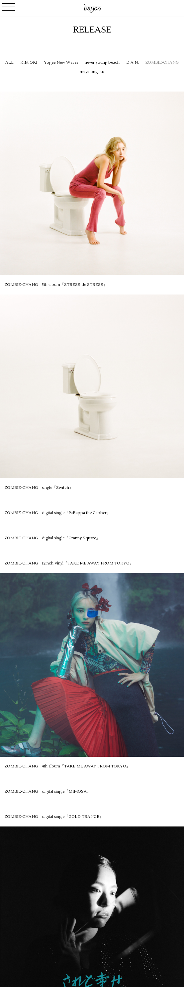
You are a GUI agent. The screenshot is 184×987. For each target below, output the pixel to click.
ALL (9, 62)
